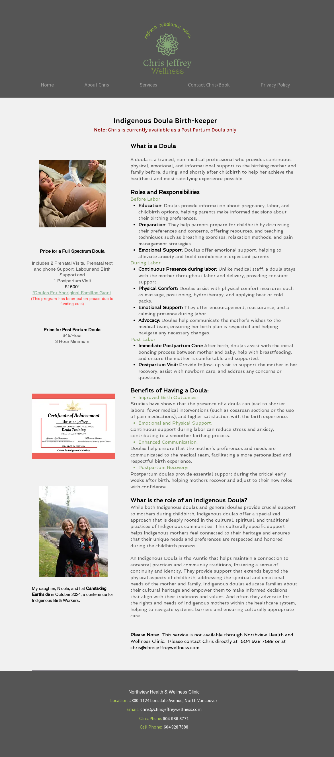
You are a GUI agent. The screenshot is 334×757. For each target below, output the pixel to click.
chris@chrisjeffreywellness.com (164, 647)
